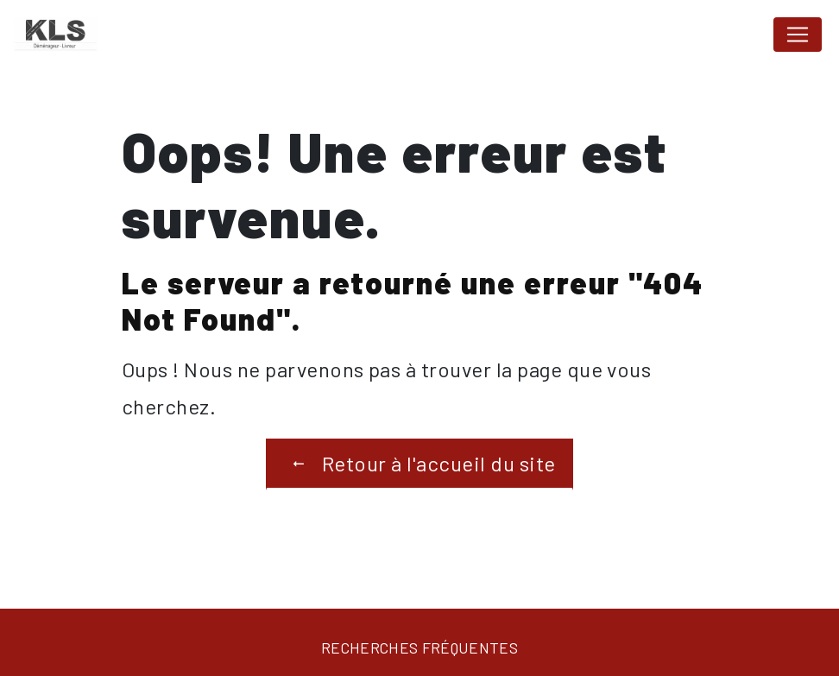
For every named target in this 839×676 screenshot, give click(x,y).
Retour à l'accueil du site (420, 463)
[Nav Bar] (797, 34)
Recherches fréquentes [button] (419, 647)
